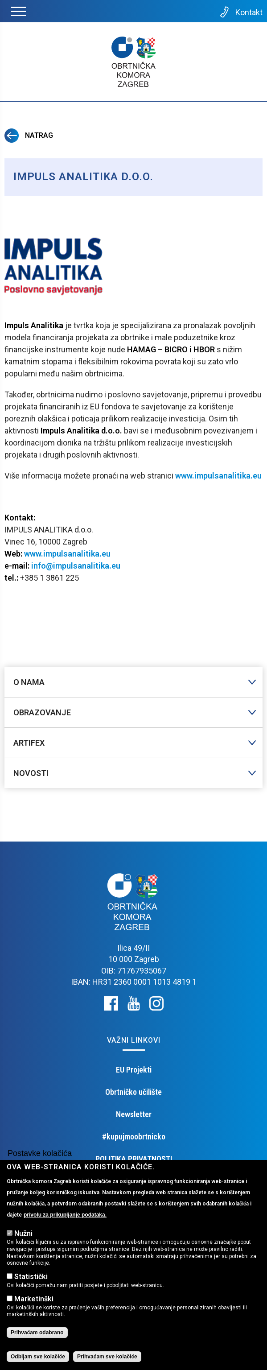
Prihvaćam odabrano (37, 1332)
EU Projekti (134, 1069)
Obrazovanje (42, 712)
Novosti (31, 773)
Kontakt (240, 12)
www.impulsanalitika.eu (218, 475)
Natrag (28, 135)
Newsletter (134, 1114)
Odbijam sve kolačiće (38, 1356)
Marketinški (33, 1299)
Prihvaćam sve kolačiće (107, 1356)
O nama (29, 682)
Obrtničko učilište (133, 1092)
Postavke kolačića (40, 1153)
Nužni (23, 1233)
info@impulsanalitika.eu (74, 565)
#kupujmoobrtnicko (133, 1136)
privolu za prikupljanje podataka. (65, 1215)
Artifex (29, 742)
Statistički (31, 1276)
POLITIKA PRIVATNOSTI (133, 1159)
